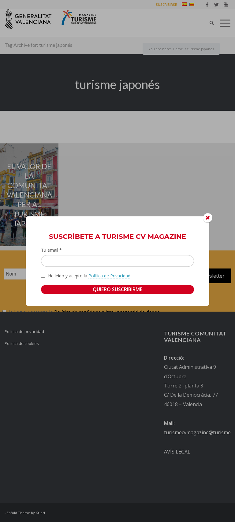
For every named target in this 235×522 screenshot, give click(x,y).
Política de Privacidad (109, 276)
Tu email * (51, 250)
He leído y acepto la (89, 276)
